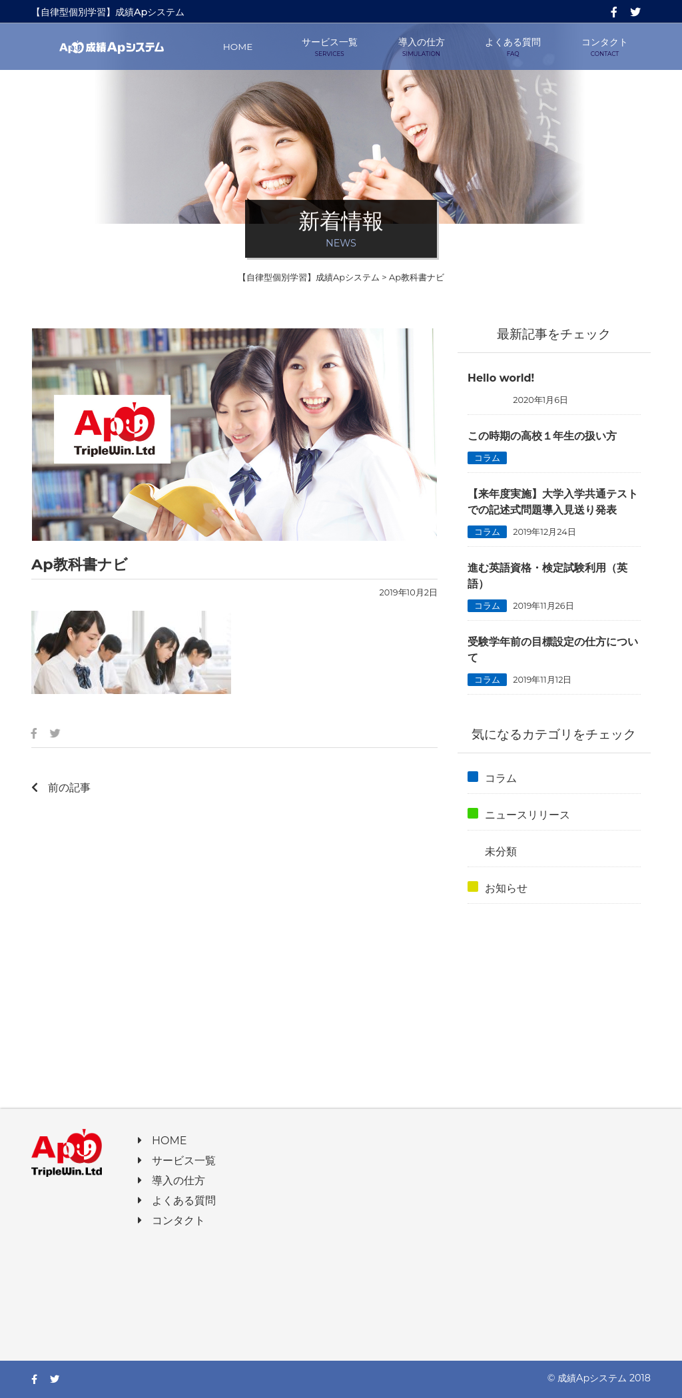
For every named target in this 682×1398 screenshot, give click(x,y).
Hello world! (501, 378)
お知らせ (497, 887)
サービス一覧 (330, 47)
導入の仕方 (422, 47)
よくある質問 (513, 47)
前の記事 (61, 787)
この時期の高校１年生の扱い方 (542, 436)
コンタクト (605, 47)
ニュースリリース (519, 814)
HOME (238, 46)
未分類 (487, 400)
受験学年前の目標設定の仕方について (553, 649)
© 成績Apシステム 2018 (599, 1378)
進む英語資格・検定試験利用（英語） (547, 575)
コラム (487, 458)
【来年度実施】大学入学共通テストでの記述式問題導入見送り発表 (553, 502)
